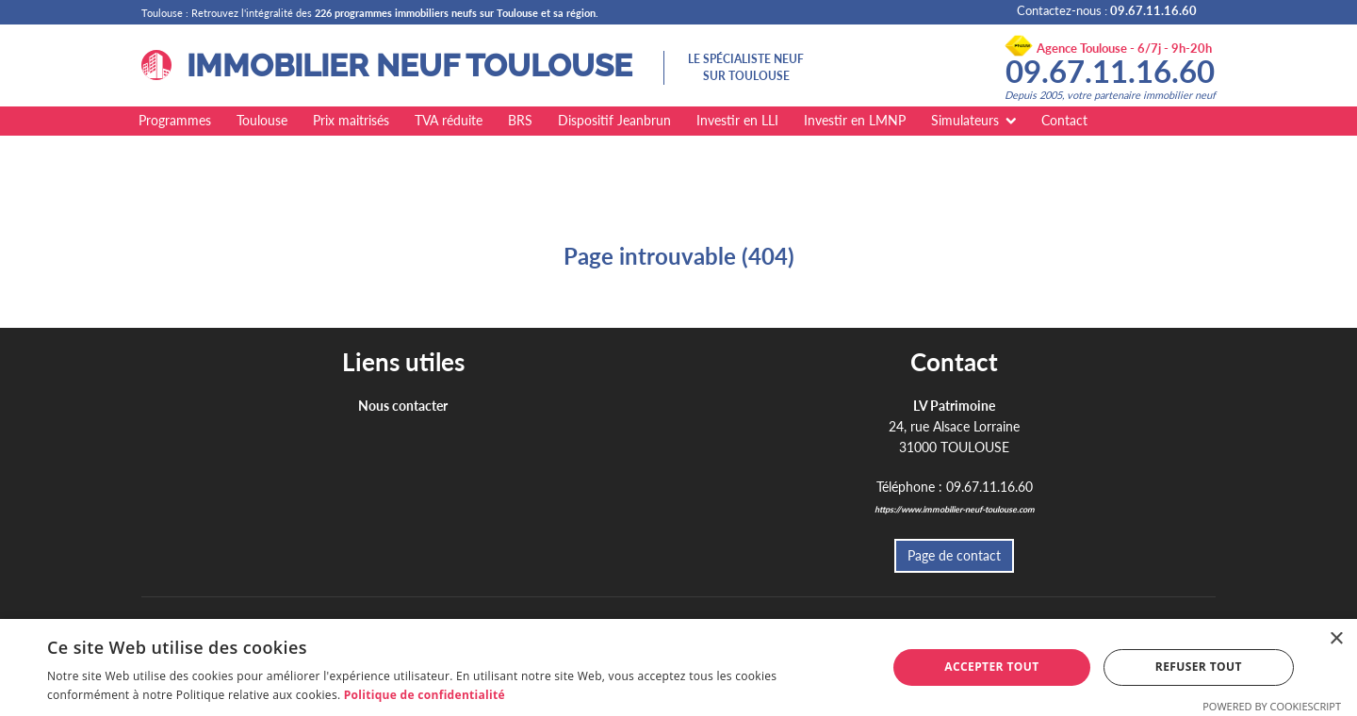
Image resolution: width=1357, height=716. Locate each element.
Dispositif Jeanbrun (614, 120)
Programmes (175, 120)
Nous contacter (403, 406)
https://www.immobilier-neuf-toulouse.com (955, 509)
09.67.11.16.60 (1110, 71)
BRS (520, 120)
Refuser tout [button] (1198, 667)
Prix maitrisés (351, 120)
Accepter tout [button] (991, 667)
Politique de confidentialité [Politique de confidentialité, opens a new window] (424, 695)
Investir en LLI (737, 120)
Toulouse (262, 120)
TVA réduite (448, 120)
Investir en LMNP (855, 120)
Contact (1064, 120)
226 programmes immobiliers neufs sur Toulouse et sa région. (456, 13)
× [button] (1336, 639)
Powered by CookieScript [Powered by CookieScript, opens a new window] (1271, 706)
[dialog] (678, 667)
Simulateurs (965, 120)
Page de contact (954, 555)
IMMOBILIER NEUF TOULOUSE (386, 65)
